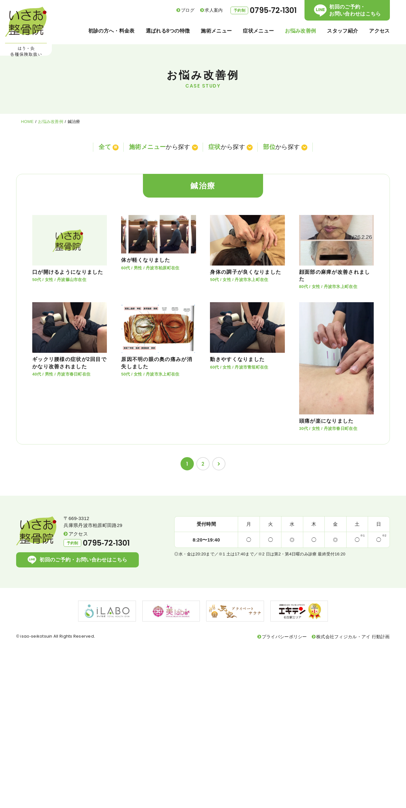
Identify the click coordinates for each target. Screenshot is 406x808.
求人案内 (214, 10)
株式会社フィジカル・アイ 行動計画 (353, 635)
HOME (27, 121)
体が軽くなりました (145, 258)
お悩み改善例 (50, 121)
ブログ (187, 10)
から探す (162, 146)
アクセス (78, 532)
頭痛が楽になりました (326, 419)
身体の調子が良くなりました (245, 270)
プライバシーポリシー (284, 635)
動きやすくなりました (237, 358)
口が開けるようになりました (67, 270)
